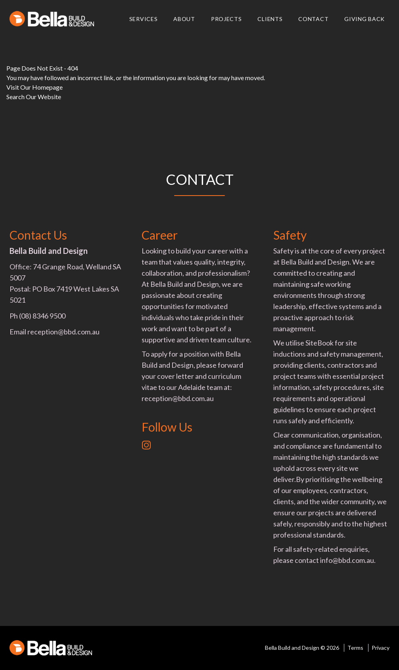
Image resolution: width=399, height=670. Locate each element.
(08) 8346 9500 (42, 315)
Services (143, 18)
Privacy (380, 647)
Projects (226, 18)
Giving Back (364, 18)
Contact (313, 18)
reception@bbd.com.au (63, 331)
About (184, 18)
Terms (355, 647)
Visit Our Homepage (34, 87)
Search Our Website (33, 96)
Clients (269, 18)
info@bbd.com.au (347, 560)
